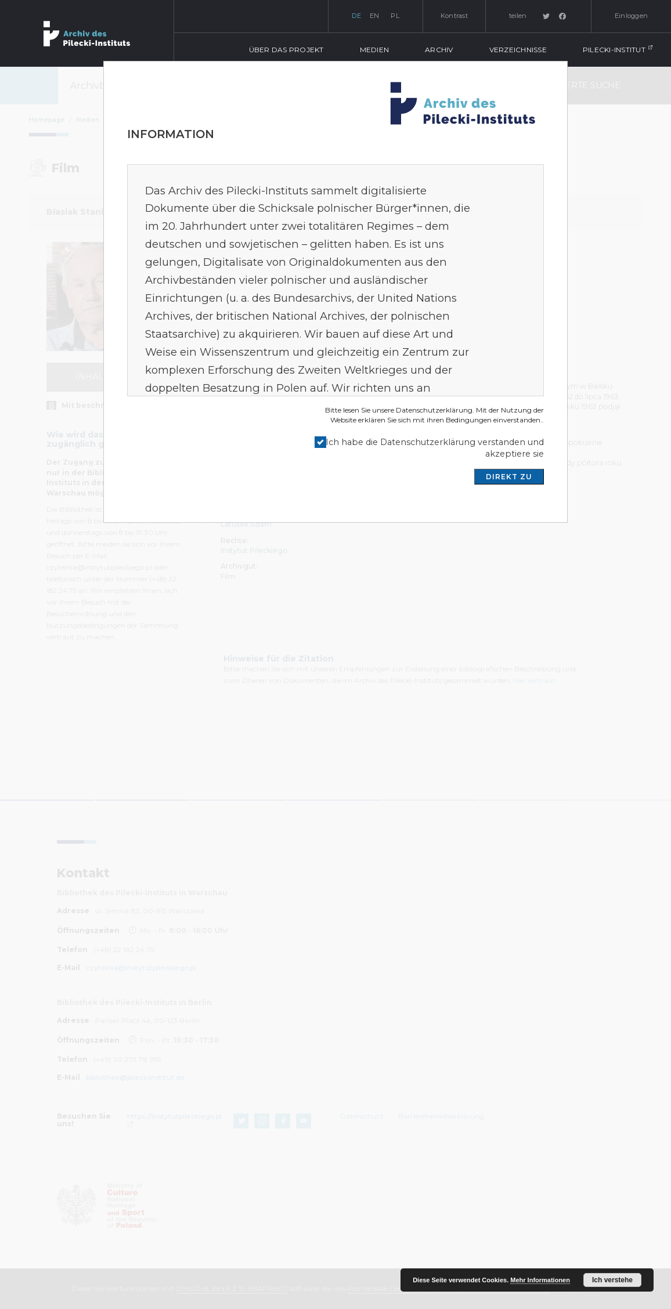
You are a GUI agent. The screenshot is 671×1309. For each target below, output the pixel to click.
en (375, 16)
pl (395, 16)
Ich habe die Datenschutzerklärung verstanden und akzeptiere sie (435, 448)
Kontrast (454, 16)
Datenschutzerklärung (434, 410)
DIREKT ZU (509, 476)
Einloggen (631, 16)
